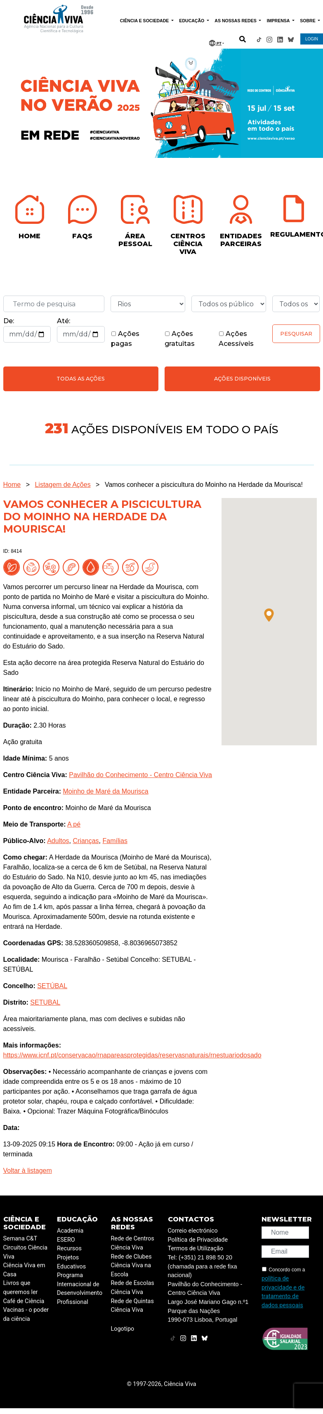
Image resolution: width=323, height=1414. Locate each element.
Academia (70, 1230)
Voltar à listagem (27, 1170)
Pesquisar (296, 334)
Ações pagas (125, 339)
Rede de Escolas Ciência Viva (132, 1288)
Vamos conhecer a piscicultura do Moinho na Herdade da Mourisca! (204, 484)
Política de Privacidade (198, 1239)
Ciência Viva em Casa (24, 1270)
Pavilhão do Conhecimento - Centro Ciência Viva (140, 774)
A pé (73, 824)
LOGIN (311, 39)
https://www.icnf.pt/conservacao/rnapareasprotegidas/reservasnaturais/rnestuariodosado (132, 1055)
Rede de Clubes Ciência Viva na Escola (131, 1265)
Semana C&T (20, 1238)
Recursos (69, 1248)
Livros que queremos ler (20, 1288)
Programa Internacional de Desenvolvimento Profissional (79, 1289)
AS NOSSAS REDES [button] (236, 20)
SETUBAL (45, 1002)
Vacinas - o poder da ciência (26, 1314)
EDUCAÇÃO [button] (192, 20)
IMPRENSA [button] (279, 20)
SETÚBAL (52, 985)
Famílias (114, 840)
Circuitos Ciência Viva (25, 1252)
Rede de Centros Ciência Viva (132, 1243)
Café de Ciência (24, 1301)
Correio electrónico (193, 1230)
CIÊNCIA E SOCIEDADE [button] (145, 20)
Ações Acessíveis (236, 339)
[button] (269, 615)
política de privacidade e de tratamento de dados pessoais (283, 1292)
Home (12, 484)
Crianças (86, 840)
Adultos (58, 840)
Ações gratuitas (180, 339)
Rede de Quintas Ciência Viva (132, 1306)
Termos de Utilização (196, 1248)
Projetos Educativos (71, 1262)
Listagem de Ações (62, 484)
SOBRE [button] (308, 20)
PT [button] (215, 43)
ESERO (66, 1239)
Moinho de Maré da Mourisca (105, 791)
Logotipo (122, 1328)
